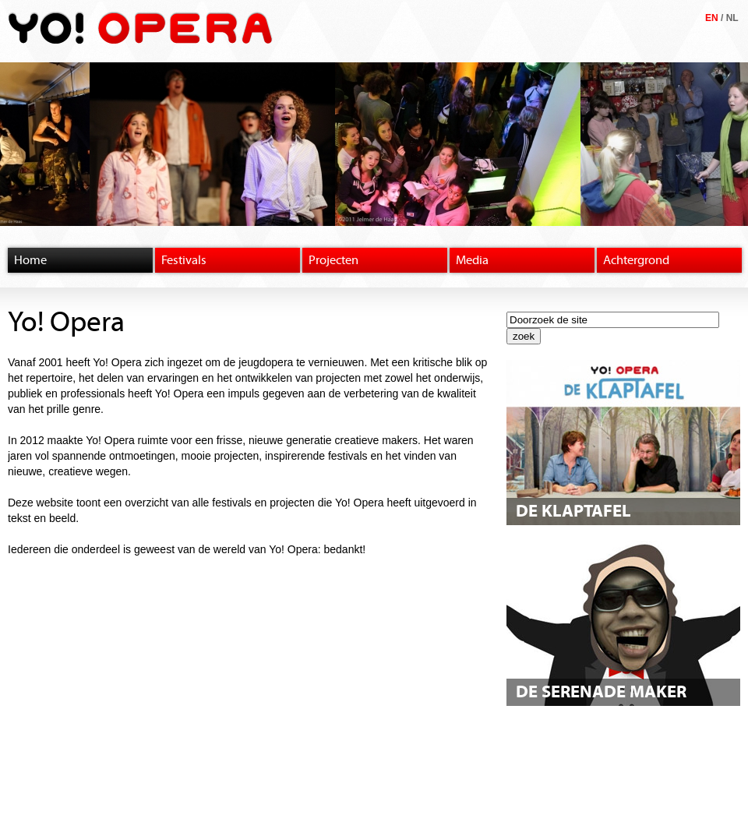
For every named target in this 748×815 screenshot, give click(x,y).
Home (30, 260)
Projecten (333, 260)
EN (711, 17)
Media (472, 260)
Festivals (183, 260)
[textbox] (612, 320)
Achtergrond (636, 260)
